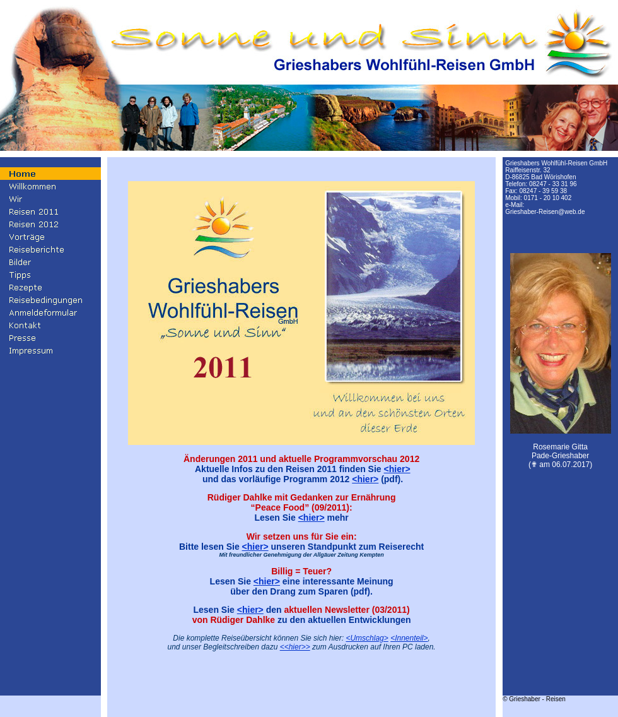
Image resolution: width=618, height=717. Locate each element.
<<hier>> (295, 647)
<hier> (397, 469)
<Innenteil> (409, 638)
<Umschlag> (367, 638)
